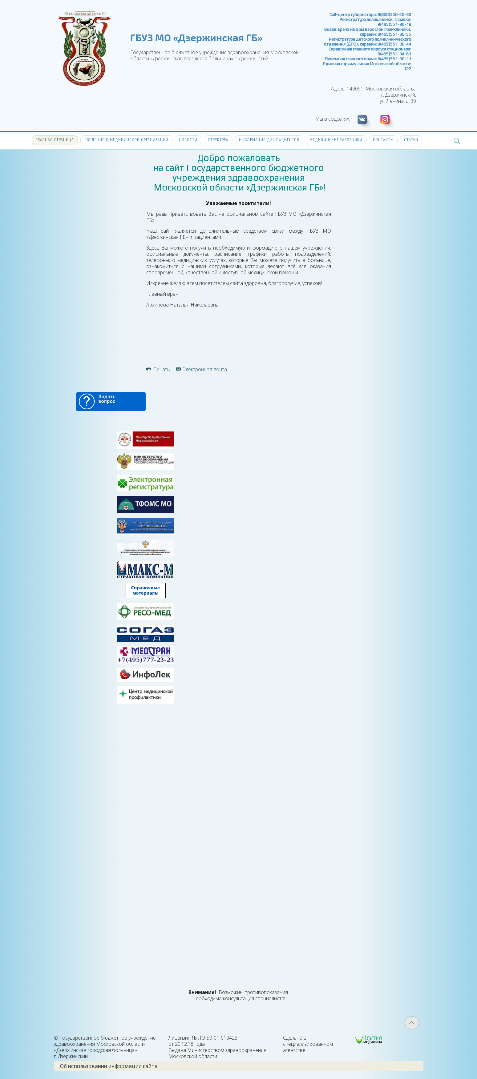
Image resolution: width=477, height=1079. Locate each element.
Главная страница (55, 139)
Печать (158, 369)
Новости (188, 139)
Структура (218, 139)
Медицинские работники (336, 139)
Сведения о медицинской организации (126, 139)
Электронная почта (201, 369)
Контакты (383, 139)
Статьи (411, 139)
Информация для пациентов (269, 139)
